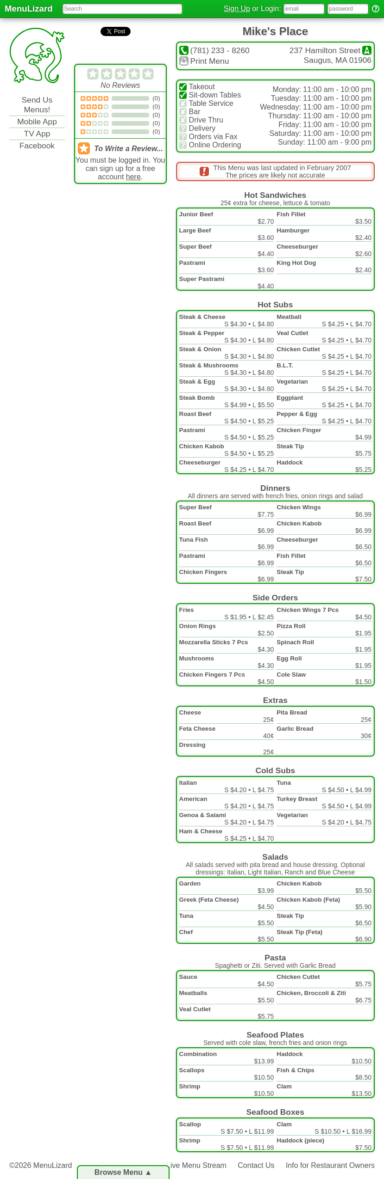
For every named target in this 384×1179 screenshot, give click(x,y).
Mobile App (37, 121)
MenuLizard (29, 8)
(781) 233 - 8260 (214, 50)
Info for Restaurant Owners (330, 1165)
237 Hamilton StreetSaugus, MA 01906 (330, 55)
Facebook (37, 145)
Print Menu (204, 61)
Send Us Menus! (37, 104)
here (133, 177)
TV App (37, 133)
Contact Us (256, 1165)
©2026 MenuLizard (40, 1165)
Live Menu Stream (196, 1165)
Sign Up (237, 8)
